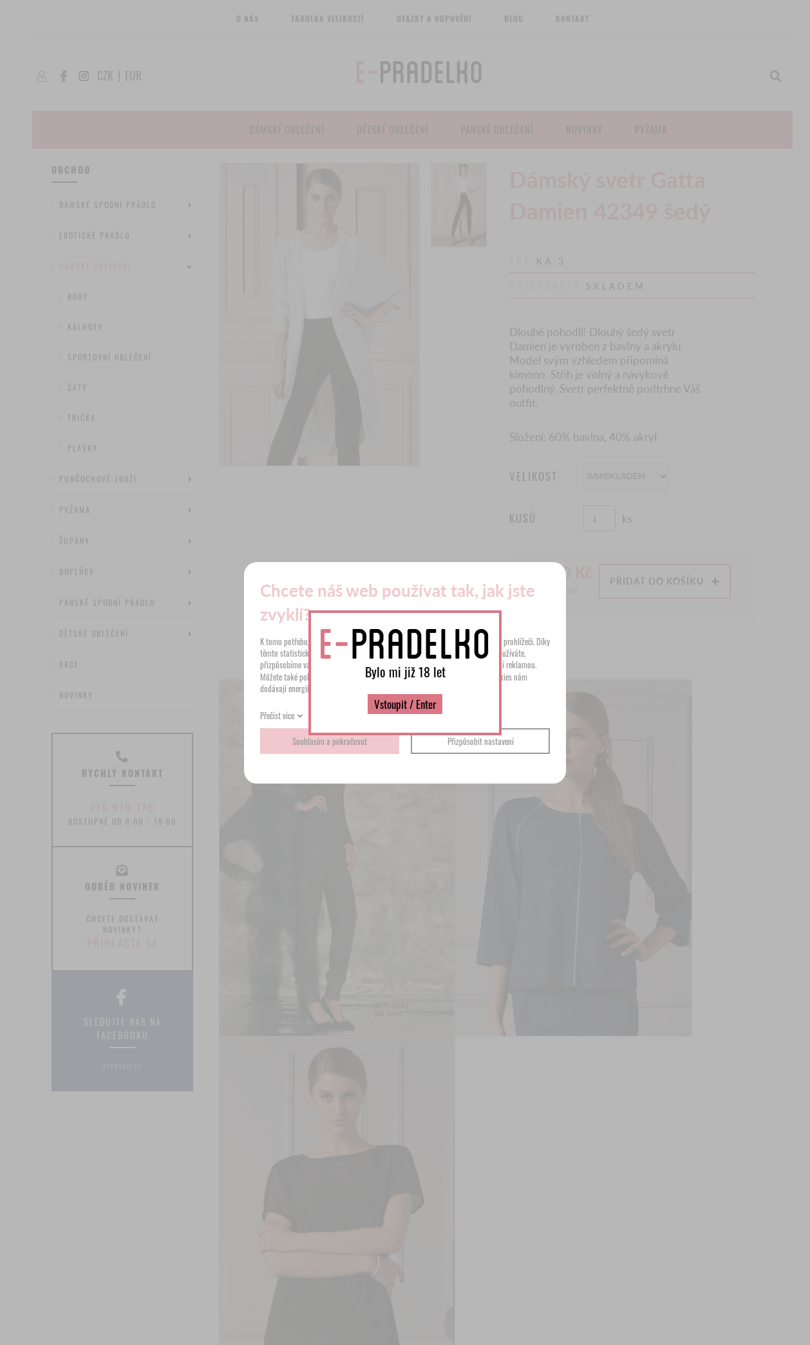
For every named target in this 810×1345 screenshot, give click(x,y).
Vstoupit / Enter (405, 704)
